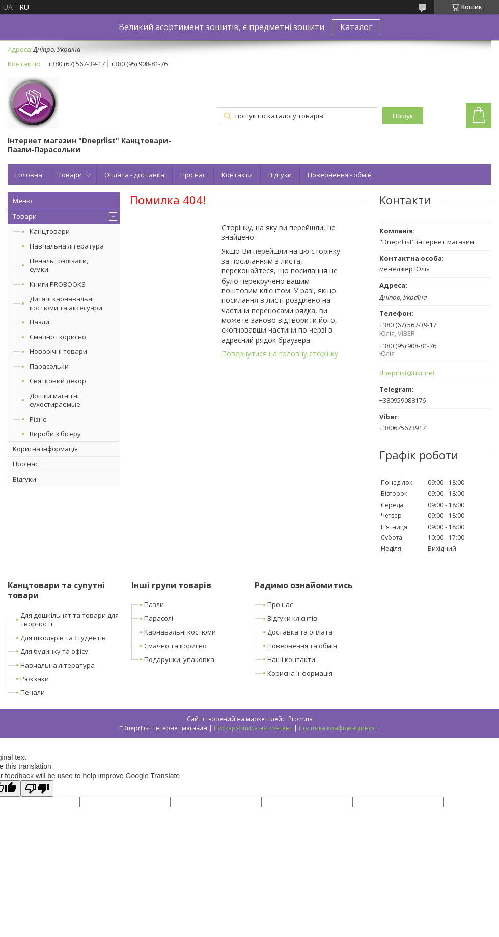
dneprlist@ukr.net (407, 373)
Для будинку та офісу (54, 651)
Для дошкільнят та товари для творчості (69, 619)
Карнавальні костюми (180, 632)
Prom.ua (300, 718)
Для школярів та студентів (63, 637)
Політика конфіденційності (339, 728)
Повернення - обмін (340, 174)
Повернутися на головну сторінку (279, 354)
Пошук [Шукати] (403, 116)
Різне (38, 419)
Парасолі (158, 618)
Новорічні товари (58, 351)
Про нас (193, 174)
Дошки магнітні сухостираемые (55, 400)
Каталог (356, 27)
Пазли (39, 321)
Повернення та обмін (302, 645)
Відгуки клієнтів (292, 618)
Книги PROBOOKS (58, 284)
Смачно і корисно (58, 336)
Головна (28, 174)
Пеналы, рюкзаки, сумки (59, 265)
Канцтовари (50, 231)
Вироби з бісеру (55, 433)
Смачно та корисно (175, 645)
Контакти (237, 174)
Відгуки (280, 174)
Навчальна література (67, 246)
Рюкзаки (34, 678)
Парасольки (49, 366)
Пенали (32, 692)
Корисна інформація (45, 448)
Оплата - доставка (134, 174)
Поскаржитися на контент (253, 728)
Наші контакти (291, 659)
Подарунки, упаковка (179, 659)
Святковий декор (58, 380)
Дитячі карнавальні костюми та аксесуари (66, 303)
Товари (70, 174)
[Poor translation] (37, 788)
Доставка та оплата (299, 632)
